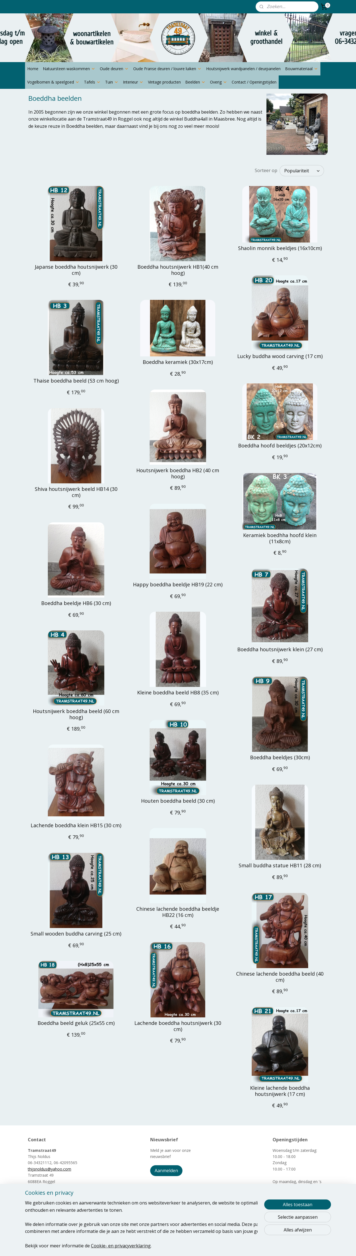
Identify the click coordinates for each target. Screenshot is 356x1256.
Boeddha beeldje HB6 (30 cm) (76, 603)
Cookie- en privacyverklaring (121, 1245)
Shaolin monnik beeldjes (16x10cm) (280, 248)
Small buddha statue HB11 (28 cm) (280, 866)
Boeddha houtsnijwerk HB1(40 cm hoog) (177, 270)
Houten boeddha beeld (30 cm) (178, 801)
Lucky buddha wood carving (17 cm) (280, 356)
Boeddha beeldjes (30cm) (280, 758)
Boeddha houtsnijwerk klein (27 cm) (280, 650)
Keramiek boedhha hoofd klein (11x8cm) (280, 538)
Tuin (111, 82)
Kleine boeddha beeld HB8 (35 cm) (178, 693)
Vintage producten (164, 82)
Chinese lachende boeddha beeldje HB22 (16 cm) (177, 912)
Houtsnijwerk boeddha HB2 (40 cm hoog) (177, 473)
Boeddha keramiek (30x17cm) (178, 362)
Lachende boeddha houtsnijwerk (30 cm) (177, 1026)
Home (32, 68)
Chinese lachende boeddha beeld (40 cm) (279, 977)
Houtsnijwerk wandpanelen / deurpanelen (243, 68)
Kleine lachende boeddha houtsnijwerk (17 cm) (280, 1091)
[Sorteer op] (302, 170)
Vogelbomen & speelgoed (53, 82)
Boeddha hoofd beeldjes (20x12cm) (280, 446)
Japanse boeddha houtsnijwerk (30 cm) (76, 270)
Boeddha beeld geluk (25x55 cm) (76, 1023)
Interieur (133, 82)
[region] (141, 1224)
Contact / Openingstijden (254, 82)
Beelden (195, 82)
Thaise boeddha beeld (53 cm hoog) (76, 381)
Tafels (92, 82)
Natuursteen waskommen (69, 68)
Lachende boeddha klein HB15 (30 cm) (76, 825)
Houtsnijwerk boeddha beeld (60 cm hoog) (76, 714)
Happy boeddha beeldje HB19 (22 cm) (177, 585)
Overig (218, 82)
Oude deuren (114, 68)
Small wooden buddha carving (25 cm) (76, 934)
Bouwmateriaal (301, 68)
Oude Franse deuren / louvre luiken (167, 68)
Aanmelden (166, 1170)
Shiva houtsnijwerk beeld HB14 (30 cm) (76, 492)
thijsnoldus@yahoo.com (49, 1169)
